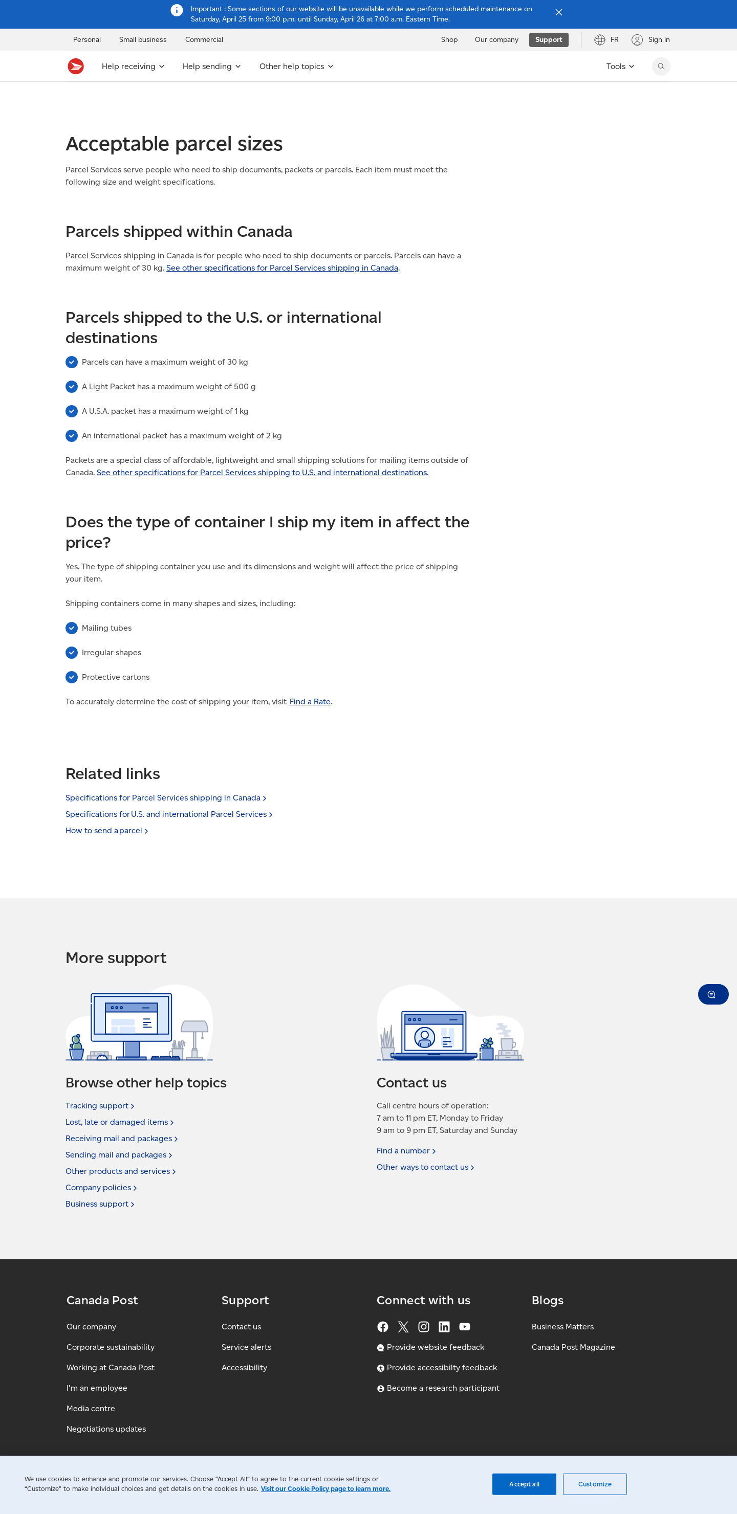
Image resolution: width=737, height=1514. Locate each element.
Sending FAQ (228, 99)
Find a (407, 1151)
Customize (595, 1484)
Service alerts (246, 1347)
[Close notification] (559, 12)
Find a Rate (310, 724)
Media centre (91, 1408)
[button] (713, 994)
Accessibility (244, 1367)
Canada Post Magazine (573, 1347)
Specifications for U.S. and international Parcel (170, 814)
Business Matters (563, 1326)
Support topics (129, 99)
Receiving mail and (123, 1138)
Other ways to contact (426, 1167)
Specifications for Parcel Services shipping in (167, 798)
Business (101, 1204)
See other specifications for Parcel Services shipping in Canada (282, 290)
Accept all (524, 1484)
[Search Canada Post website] (661, 66)
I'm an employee (97, 1388)
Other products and (122, 1171)
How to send (108, 830)
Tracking (101, 1106)
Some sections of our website (276, 9)
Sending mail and (120, 1155)
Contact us (241, 1326)
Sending (180, 99)
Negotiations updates (106, 1429)
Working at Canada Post (111, 1367)
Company (102, 1188)
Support (78, 99)
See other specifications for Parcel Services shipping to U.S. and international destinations (262, 495)
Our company (91, 1326)
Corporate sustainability (111, 1347)
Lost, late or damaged (121, 1122)
